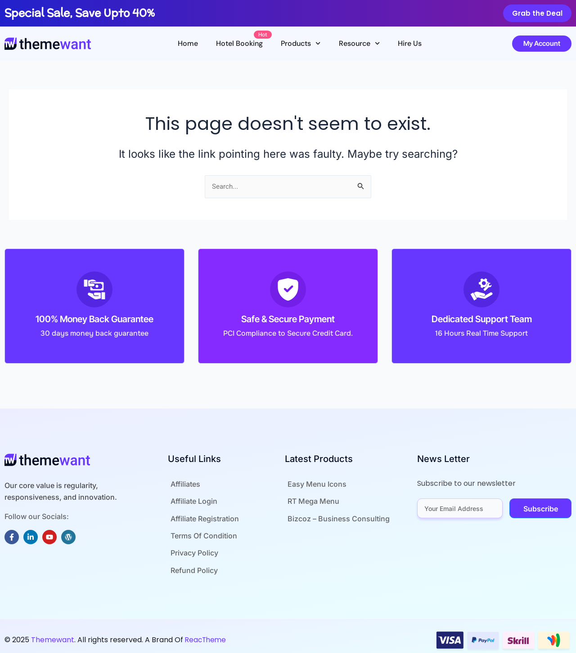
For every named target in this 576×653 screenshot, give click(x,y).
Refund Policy (191, 565)
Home (188, 43)
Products (300, 43)
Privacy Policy (192, 549)
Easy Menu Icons (314, 484)
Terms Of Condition (201, 533)
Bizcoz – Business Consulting (336, 516)
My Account (541, 43)
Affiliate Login (191, 500)
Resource (359, 43)
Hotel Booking (244, 40)
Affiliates (183, 484)
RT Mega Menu (311, 500)
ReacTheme (206, 634)
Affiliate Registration (202, 516)
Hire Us (410, 43)
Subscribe (540, 509)
